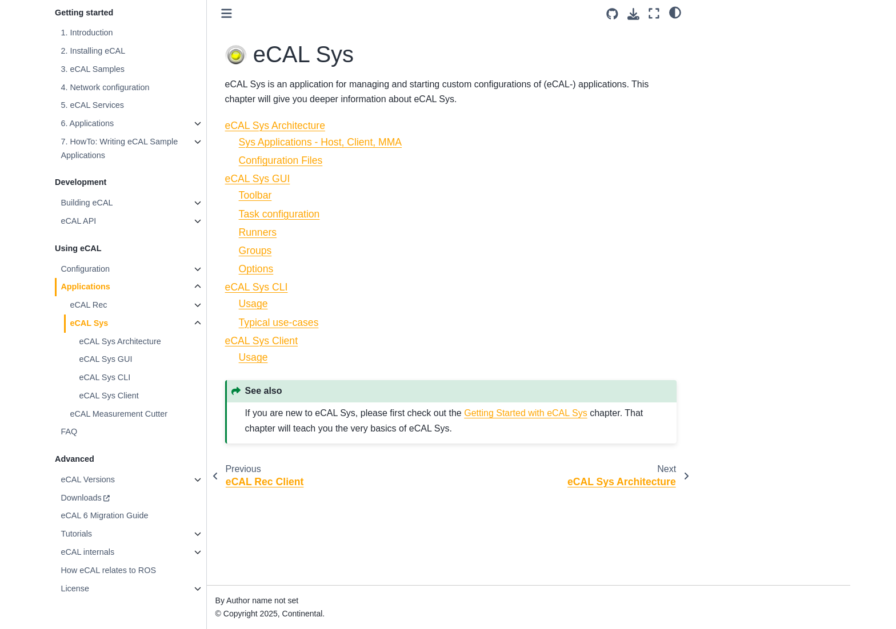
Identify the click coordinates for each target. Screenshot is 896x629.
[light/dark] (675, 12)
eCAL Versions (88, 479)
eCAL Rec (88, 304)
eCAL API (78, 220)
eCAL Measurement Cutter (118, 413)
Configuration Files (281, 160)
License (75, 588)
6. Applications (87, 123)
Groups (255, 250)
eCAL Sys (89, 323)
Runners (258, 232)
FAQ (69, 431)
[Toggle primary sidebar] (226, 13)
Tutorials (76, 533)
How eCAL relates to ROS (108, 570)
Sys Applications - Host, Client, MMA (320, 142)
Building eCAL (87, 202)
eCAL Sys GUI (105, 359)
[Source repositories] (612, 14)
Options (256, 269)
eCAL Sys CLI (104, 377)
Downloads (81, 497)
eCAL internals (87, 552)
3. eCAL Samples (92, 69)
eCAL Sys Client (108, 395)
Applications (85, 286)
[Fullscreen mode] (654, 13)
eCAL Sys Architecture (120, 341)
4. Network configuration (105, 87)
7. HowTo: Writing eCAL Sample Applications (119, 148)
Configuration (85, 268)
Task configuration (279, 214)
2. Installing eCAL (93, 50)
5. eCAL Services (92, 105)
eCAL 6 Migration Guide (104, 515)
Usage (253, 303)
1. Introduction (87, 32)
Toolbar (255, 195)
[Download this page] (633, 14)
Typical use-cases (279, 322)
